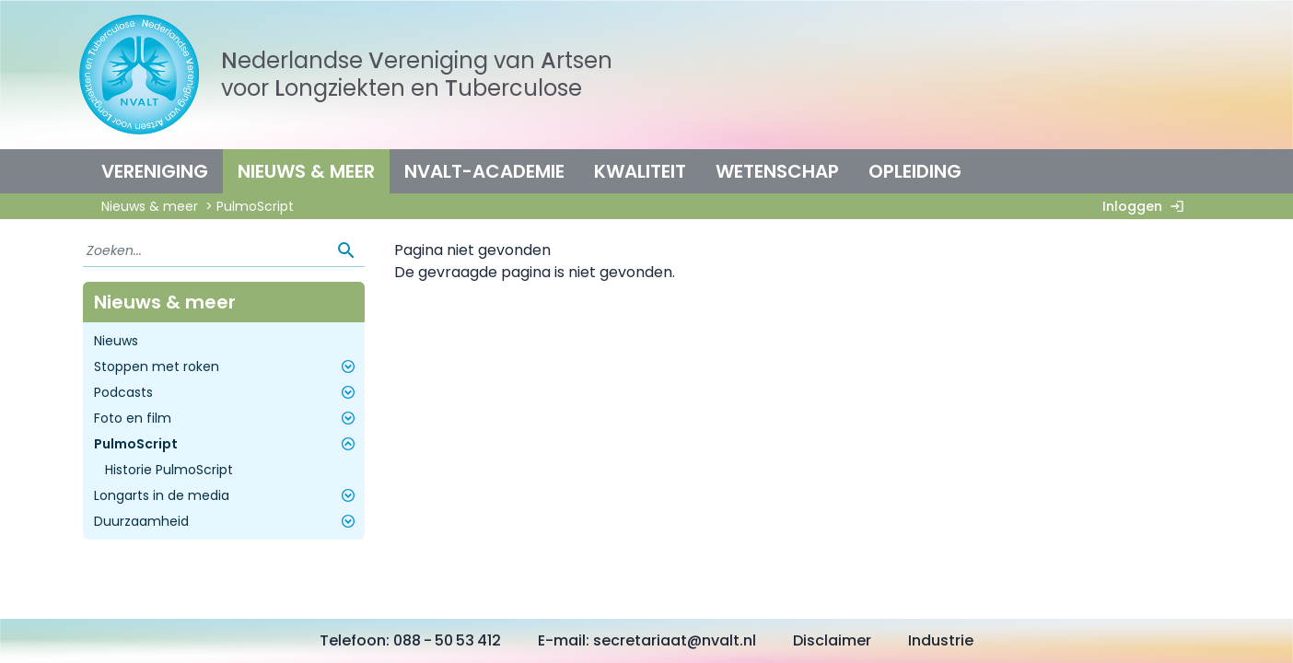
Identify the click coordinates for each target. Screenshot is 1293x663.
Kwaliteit (640, 171)
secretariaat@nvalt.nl (674, 640)
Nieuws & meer (306, 171)
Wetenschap (777, 171)
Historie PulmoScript (169, 469)
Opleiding (914, 171)
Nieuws (116, 341)
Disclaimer (832, 640)
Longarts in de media (226, 495)
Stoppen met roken (226, 366)
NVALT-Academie (484, 171)
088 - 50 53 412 (447, 640)
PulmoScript (226, 444)
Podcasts (226, 392)
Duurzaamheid (226, 521)
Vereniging (154, 171)
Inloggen (1147, 206)
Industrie (940, 640)
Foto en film (226, 418)
